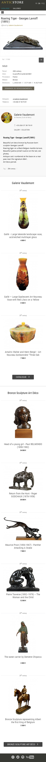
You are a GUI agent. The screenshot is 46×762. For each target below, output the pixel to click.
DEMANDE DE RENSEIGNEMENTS (18, 88)
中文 (43, 3)
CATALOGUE (5, 8)
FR (36, 3)
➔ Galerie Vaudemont (20, 99)
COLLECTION (25, 130)
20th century (11, 168)
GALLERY (17, 130)
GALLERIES (17, 8)
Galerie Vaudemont (24, 114)
